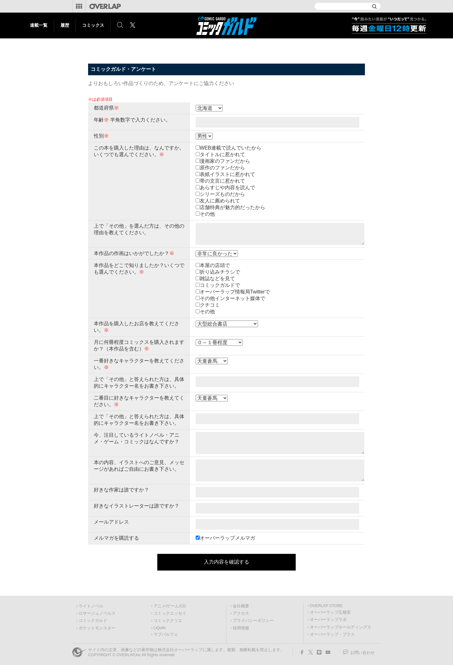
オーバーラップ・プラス (332, 634)
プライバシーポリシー (253, 620)
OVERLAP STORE (326, 606)
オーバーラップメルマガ (227, 538)
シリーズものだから (222, 194)
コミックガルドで (220, 285)
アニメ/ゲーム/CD (170, 606)
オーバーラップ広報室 (330, 612)
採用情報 (241, 628)
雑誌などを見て (217, 278)
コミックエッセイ (170, 613)
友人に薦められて (220, 200)
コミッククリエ (168, 620)
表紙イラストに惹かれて (227, 174)
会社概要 (241, 606)
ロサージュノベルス (97, 613)
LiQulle (160, 628)
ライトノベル (91, 606)
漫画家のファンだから (225, 161)
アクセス (241, 613)
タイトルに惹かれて (222, 154)
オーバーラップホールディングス (340, 627)
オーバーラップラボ (328, 619)
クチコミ (210, 305)
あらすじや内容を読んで (227, 187)
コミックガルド (93, 620)
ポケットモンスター (97, 628)
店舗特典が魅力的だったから (232, 207)
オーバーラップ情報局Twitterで (235, 291)
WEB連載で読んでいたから (230, 148)
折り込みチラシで (220, 272)
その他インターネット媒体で (232, 298)
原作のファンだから (222, 167)
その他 (207, 214)
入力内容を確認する (226, 562)
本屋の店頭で (215, 265)
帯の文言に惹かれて (222, 181)
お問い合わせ (362, 653)
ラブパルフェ (166, 634)
